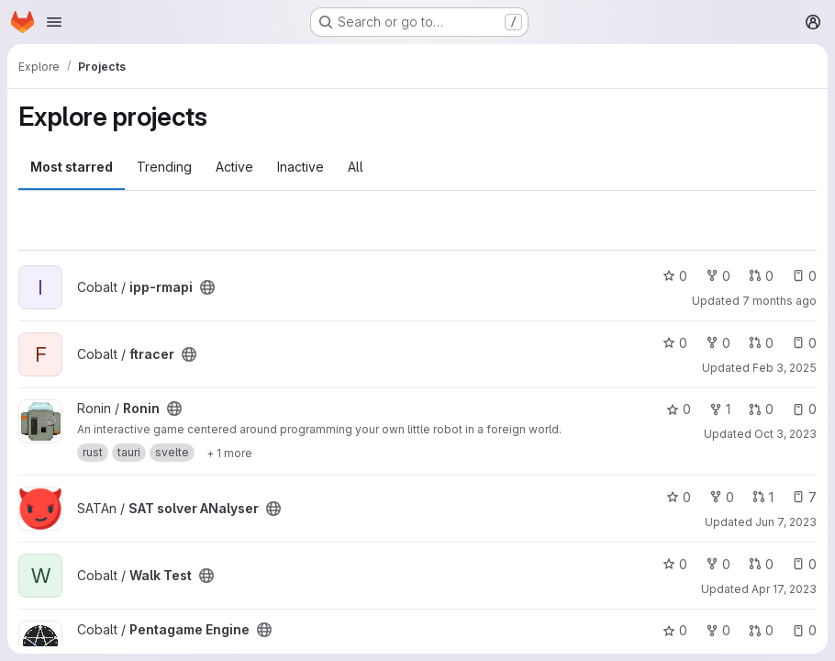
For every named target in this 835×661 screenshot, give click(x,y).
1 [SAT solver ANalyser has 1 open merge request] (763, 497)
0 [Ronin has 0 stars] (678, 409)
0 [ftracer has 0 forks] (718, 343)
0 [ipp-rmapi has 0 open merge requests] (761, 276)
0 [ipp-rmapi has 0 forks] (718, 276)
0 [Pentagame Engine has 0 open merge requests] (761, 630)
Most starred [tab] (71, 166)
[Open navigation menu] (54, 22)
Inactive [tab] (300, 166)
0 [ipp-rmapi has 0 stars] (674, 276)
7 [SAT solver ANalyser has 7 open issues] (804, 497)
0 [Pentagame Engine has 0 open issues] (804, 630)
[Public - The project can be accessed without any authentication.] (207, 287)
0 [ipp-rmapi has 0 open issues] (804, 276)
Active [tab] (234, 166)
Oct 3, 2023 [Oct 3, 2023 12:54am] (785, 434)
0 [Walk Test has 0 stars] (674, 564)
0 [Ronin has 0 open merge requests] (761, 409)
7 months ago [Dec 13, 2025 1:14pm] (779, 301)
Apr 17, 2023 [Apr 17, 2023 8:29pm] (784, 589)
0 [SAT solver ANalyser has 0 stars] (678, 497)
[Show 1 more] (229, 453)
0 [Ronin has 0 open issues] (804, 409)
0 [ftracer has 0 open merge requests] (761, 343)
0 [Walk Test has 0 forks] (718, 564)
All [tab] (355, 166)
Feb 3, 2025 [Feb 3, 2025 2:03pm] (784, 368)
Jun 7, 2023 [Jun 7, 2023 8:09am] (786, 522)
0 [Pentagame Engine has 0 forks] (718, 630)
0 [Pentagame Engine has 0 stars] (674, 630)
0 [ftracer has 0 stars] (674, 343)
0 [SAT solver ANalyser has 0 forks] (721, 497)
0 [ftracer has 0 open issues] (804, 343)
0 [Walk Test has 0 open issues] (804, 564)
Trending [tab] (164, 166)
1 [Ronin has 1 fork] (719, 409)
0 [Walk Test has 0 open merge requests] (761, 564)
